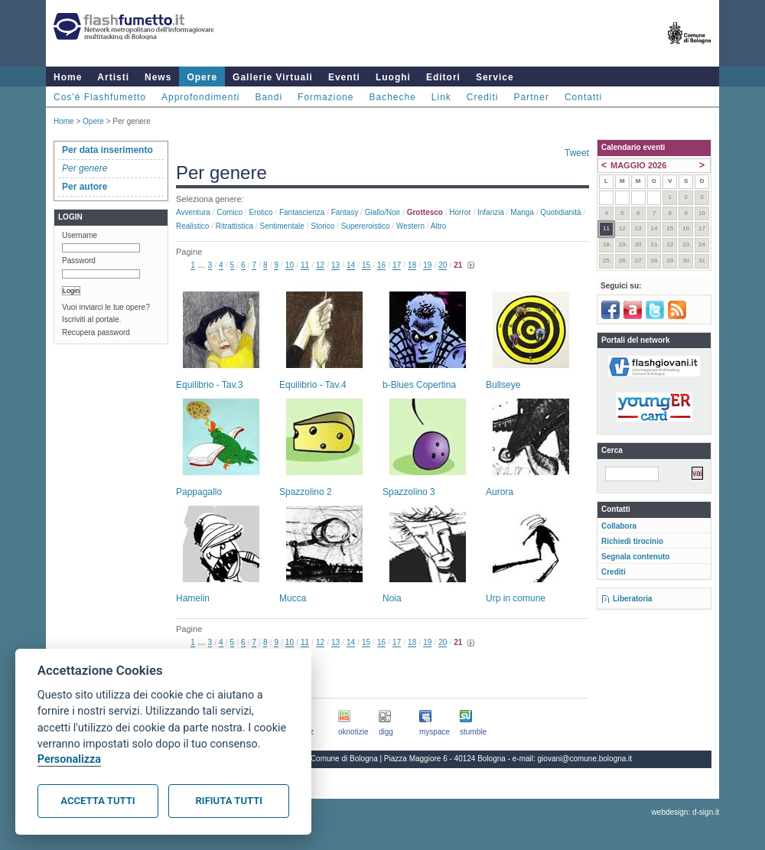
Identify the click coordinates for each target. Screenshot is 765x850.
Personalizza (69, 759)
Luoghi (393, 77)
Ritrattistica (234, 226)
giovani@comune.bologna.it (585, 758)
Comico (229, 212)
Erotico (260, 212)
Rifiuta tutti (229, 800)
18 (412, 265)
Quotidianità (560, 212)
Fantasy (345, 212)
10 (289, 265)
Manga (522, 212)
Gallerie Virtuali (273, 77)
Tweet (577, 153)
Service (495, 77)
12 (320, 265)
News (158, 77)
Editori (443, 77)
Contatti (583, 97)
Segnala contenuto (635, 556)
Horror (459, 212)
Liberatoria (633, 598)
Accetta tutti (97, 800)
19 (427, 265)
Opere (202, 77)
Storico (322, 226)
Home (68, 77)
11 (305, 265)
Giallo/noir (383, 212)
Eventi (344, 77)
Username (79, 235)
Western (410, 226)
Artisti (113, 77)
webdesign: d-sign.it (685, 812)
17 (396, 265)
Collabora (618, 526)
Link (441, 97)
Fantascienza (301, 212)
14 (351, 265)
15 (366, 265)
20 (442, 265)
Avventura (193, 212)
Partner (531, 97)
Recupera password (96, 332)
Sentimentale (282, 226)
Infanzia (490, 212)
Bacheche (392, 97)
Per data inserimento (107, 150)
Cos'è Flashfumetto (100, 97)
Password (79, 260)
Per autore (84, 186)
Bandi (268, 97)
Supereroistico (365, 226)
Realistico (192, 226)
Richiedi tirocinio (632, 541)
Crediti (483, 97)
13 (335, 265)
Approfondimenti (200, 97)
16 (381, 265)
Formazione (325, 97)
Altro (439, 226)
